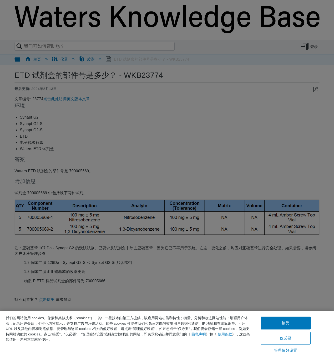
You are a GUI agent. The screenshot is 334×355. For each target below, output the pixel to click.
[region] (167, 333)
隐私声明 (199, 334)
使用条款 (225, 334)
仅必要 (285, 338)
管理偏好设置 (285, 350)
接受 (285, 323)
